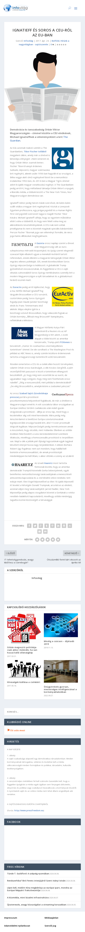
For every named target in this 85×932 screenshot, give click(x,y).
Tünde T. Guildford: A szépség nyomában (28, 873)
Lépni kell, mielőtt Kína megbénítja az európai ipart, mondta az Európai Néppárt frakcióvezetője (39, 889)
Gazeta (40, 243)
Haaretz (48, 463)
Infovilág (28, 40)
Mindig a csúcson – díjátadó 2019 (59, 642)
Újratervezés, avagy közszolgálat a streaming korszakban (36, 904)
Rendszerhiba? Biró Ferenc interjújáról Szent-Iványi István (36, 880)
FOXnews (65, 342)
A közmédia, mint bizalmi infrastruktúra (28, 897)
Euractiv (17, 287)
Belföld (55, 40)
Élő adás (16, 730)
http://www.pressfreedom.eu (29, 810)
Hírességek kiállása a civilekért (23, 682)
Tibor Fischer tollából (35, 151)
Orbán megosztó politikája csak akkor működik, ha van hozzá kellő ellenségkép (22, 650)
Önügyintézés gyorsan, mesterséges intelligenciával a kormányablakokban (60, 689)
